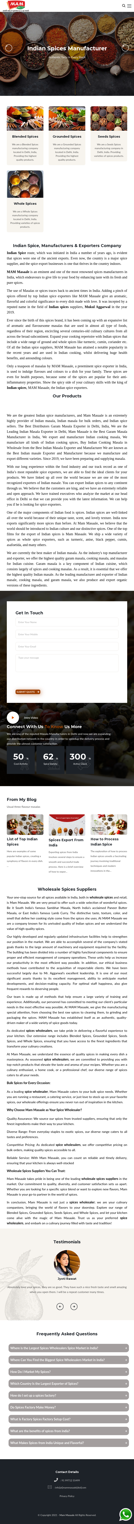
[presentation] (39, 682)
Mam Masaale (67, 1515)
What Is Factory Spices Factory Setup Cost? (40, 1419)
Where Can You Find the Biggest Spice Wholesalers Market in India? (57, 1360)
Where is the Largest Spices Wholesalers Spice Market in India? (54, 1348)
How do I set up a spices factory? (33, 1395)
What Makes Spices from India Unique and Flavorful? (47, 1443)
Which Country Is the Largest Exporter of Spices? (44, 1383)
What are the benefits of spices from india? (40, 1431)
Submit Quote (28, 691)
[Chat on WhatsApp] (126, 1515)
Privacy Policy (67, 1496)
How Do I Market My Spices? (30, 1372)
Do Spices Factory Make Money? (33, 1407)
